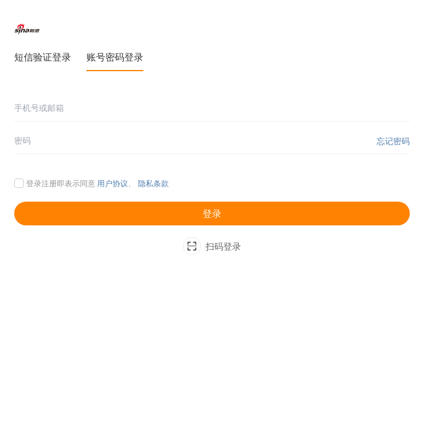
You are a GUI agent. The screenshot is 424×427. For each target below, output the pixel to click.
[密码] (212, 141)
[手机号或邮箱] (212, 108)
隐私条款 (153, 183)
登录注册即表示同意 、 (97, 183)
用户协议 (112, 183)
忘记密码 (393, 140)
